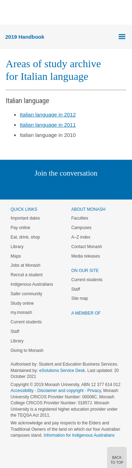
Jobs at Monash (25, 265)
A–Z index (80, 237)
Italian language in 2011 (48, 125)
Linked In (30, 187)
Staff (15, 331)
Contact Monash (86, 246)
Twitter (45, 187)
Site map (79, 298)
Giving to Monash (27, 350)
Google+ (71, 187)
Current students (26, 322)
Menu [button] (9, 12)
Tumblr (85, 187)
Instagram (16, 187)
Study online (22, 303)
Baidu (114, 187)
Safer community (26, 293)
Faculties (79, 218)
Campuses (81, 227)
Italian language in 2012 (48, 115)
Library (17, 246)
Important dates (25, 218)
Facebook (59, 187)
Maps (16, 256)
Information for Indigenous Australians (79, 435)
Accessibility (22, 390)
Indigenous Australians (32, 284)
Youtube (99, 187)
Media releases (85, 256)
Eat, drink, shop (25, 237)
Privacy (94, 390)
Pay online (20, 227)
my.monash (21, 312)
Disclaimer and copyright (60, 390)
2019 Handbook (24, 37)
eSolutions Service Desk (62, 370)
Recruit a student (27, 274)
